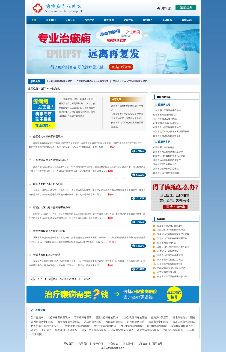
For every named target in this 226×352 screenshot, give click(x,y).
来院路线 (167, 20)
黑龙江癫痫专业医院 (184, 321)
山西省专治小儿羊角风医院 (48, 183)
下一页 (47, 279)
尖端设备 (128, 20)
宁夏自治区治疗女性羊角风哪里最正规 (171, 131)
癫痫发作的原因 (159, 317)
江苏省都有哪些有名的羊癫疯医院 (92, 81)
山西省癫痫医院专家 (166, 272)
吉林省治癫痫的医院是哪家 (59, 81)
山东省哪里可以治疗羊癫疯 (166, 123)
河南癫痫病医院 (135, 321)
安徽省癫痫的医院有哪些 (46, 254)
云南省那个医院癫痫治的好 (170, 264)
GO (88, 279)
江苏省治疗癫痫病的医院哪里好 (172, 238)
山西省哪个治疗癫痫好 (163, 147)
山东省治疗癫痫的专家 (168, 251)
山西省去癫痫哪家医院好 (165, 114)
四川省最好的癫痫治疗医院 (170, 259)
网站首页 (69, 343)
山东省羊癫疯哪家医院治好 (170, 225)
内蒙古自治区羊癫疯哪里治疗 (167, 127)
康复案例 (109, 20)
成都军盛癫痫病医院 (182, 325)
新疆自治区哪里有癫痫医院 (170, 255)
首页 (33, 20)
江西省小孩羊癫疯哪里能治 (166, 173)
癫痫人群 (187, 20)
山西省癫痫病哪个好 (166, 242)
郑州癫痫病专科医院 (42, 321)
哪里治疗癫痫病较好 (107, 317)
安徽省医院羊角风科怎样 (165, 164)
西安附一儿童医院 (41, 330)
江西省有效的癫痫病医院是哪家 (168, 151)
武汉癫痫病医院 (92, 321)
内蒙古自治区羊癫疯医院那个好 (172, 276)
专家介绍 (70, 20)
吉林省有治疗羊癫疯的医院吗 (171, 230)
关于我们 (51, 20)
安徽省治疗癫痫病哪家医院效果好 (173, 234)
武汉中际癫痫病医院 (105, 325)
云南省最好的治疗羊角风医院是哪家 (130, 81)
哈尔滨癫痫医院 (114, 321)
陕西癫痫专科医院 (158, 321)
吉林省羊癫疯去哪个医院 (165, 119)
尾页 (55, 279)
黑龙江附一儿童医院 (66, 330)
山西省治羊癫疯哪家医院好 (48, 136)
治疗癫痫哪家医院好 (59, 317)
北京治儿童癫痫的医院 (134, 317)
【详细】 (113, 147)
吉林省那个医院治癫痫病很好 (167, 110)
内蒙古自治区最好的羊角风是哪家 (169, 156)
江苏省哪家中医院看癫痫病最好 (50, 160)
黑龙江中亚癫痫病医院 (77, 325)
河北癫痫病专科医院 (184, 317)
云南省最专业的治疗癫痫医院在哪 (127, 114)
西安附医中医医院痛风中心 (46, 325)
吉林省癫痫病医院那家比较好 (49, 231)
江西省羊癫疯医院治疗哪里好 (167, 136)
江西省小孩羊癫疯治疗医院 (166, 168)
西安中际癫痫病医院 (131, 325)
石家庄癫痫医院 (82, 317)
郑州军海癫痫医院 (157, 325)
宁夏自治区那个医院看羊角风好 (126, 118)
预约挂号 (148, 20)
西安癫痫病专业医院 (69, 321)
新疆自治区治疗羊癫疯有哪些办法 (51, 207)
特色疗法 (89, 20)
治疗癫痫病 (37, 317)
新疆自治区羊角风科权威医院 (167, 160)
